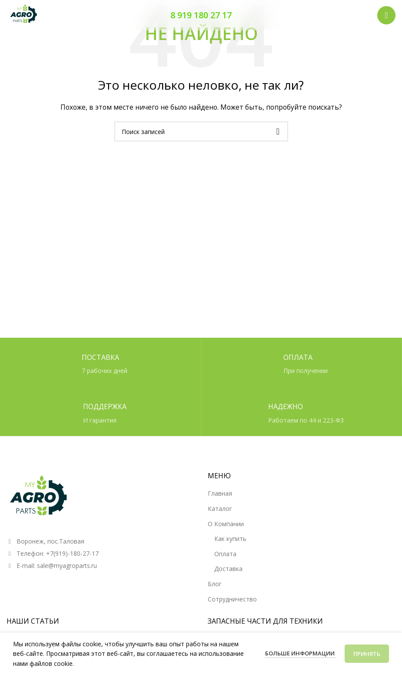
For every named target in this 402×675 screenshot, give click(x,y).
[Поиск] (201, 131)
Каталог (220, 508)
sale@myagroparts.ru (67, 565)
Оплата (225, 554)
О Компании (226, 524)
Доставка (228, 568)
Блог (215, 584)
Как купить (230, 538)
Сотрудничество (232, 599)
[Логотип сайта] (24, 14)
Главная (220, 493)
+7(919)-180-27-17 (72, 553)
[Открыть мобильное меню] (386, 15)
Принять (366, 654)
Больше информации (300, 653)
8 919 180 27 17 (201, 15)
